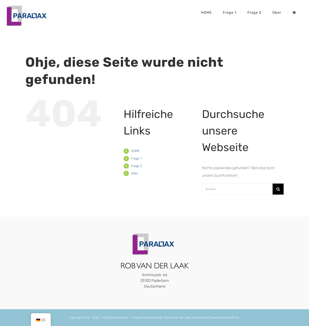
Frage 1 (136, 158)
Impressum (200, 317)
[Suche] (278, 189)
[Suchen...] (237, 189)
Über (134, 173)
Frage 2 (136, 166)
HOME (135, 151)
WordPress (232, 317)
